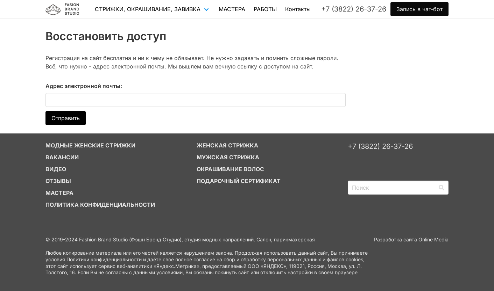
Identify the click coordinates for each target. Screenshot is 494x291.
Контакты (298, 9)
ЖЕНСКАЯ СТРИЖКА (227, 145)
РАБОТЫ (265, 9)
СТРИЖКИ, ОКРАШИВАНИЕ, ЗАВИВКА (147, 9)
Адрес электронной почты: (83, 85)
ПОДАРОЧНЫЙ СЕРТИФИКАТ (239, 180)
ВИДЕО (55, 169)
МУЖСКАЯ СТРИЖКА (228, 157)
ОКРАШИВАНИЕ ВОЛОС (230, 169)
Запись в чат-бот (419, 9)
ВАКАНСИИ (62, 157)
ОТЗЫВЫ (58, 180)
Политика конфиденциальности (100, 204)
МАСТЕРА (232, 9)
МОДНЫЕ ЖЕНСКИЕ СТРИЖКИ (90, 145)
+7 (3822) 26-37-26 (380, 146)
